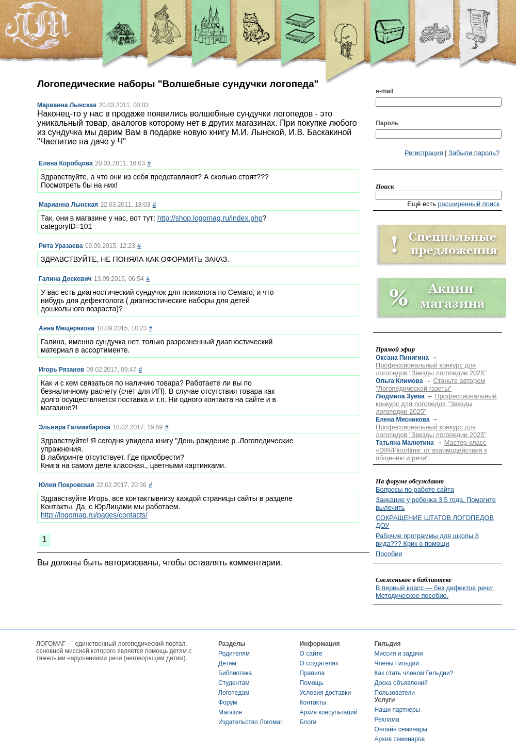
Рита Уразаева (61, 245)
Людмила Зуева (400, 396)
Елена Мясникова (403, 419)
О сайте (311, 653)
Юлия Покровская (66, 485)
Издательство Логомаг (250, 722)
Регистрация (424, 153)
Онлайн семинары (401, 729)
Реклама (387, 719)
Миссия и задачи (399, 653)
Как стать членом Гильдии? (414, 673)
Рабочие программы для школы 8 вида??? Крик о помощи (427, 539)
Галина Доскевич (65, 278)
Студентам (234, 683)
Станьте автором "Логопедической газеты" (430, 384)
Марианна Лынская (66, 105)
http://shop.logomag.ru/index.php (210, 218)
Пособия (389, 554)
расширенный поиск (468, 204)
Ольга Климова (399, 380)
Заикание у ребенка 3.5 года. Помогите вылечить (436, 503)
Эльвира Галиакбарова (74, 427)
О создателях (319, 663)
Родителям (234, 653)
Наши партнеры (398, 709)
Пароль (387, 123)
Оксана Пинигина (402, 357)
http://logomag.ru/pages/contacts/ (94, 515)
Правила (312, 673)
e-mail (385, 91)
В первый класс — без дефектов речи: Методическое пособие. (435, 591)
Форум (227, 702)
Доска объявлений (401, 683)
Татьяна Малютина (405, 442)
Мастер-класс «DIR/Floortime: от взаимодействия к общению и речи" (431, 450)
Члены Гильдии (397, 663)
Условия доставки (325, 692)
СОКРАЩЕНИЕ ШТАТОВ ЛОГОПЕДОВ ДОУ (435, 521)
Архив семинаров (400, 739)
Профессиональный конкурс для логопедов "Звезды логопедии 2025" (431, 369)
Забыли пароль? (473, 153)
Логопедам (233, 692)
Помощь (312, 683)
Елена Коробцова (66, 163)
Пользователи (395, 692)
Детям (227, 663)
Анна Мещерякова (66, 328)
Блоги (308, 722)
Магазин (230, 712)
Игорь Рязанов (61, 369)
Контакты (313, 702)
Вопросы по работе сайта (415, 489)
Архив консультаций (329, 712)
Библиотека (235, 673)
